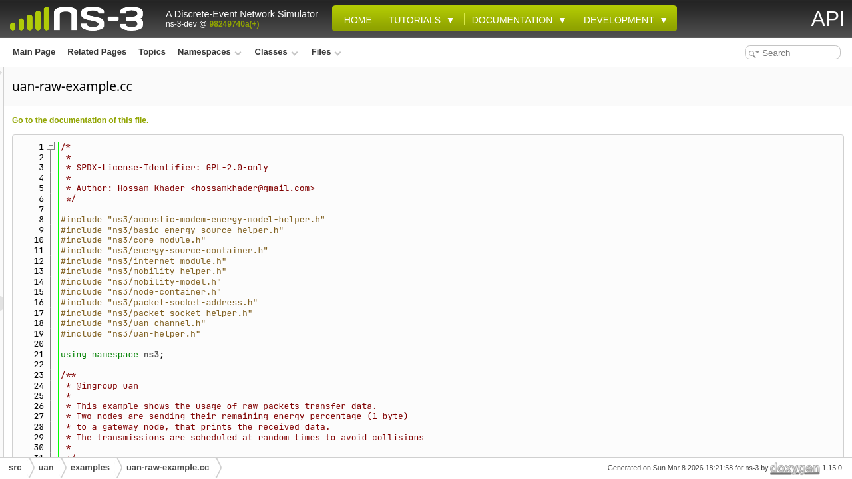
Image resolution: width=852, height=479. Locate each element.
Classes (276, 52)
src (15, 467)
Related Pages (96, 52)
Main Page (34, 52)
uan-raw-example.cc (167, 467)
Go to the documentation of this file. (246, 120)
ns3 (317, 354)
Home (355, 20)
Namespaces (209, 52)
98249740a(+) (235, 24)
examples (90, 467)
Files (326, 52)
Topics (152, 52)
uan (46, 467)
